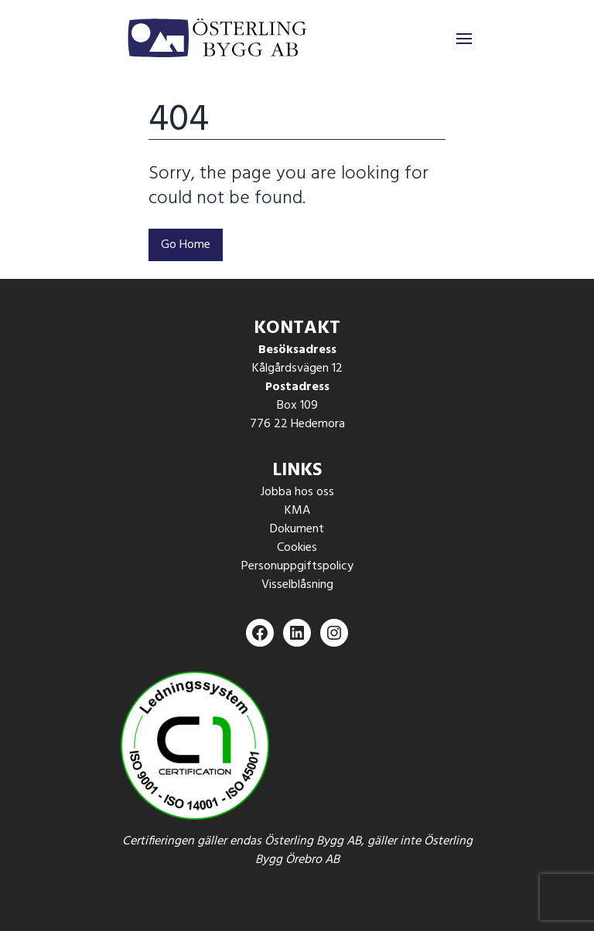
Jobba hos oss (297, 492)
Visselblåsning (297, 585)
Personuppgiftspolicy (297, 566)
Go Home (185, 245)
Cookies (297, 548)
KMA (297, 511)
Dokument (297, 529)
